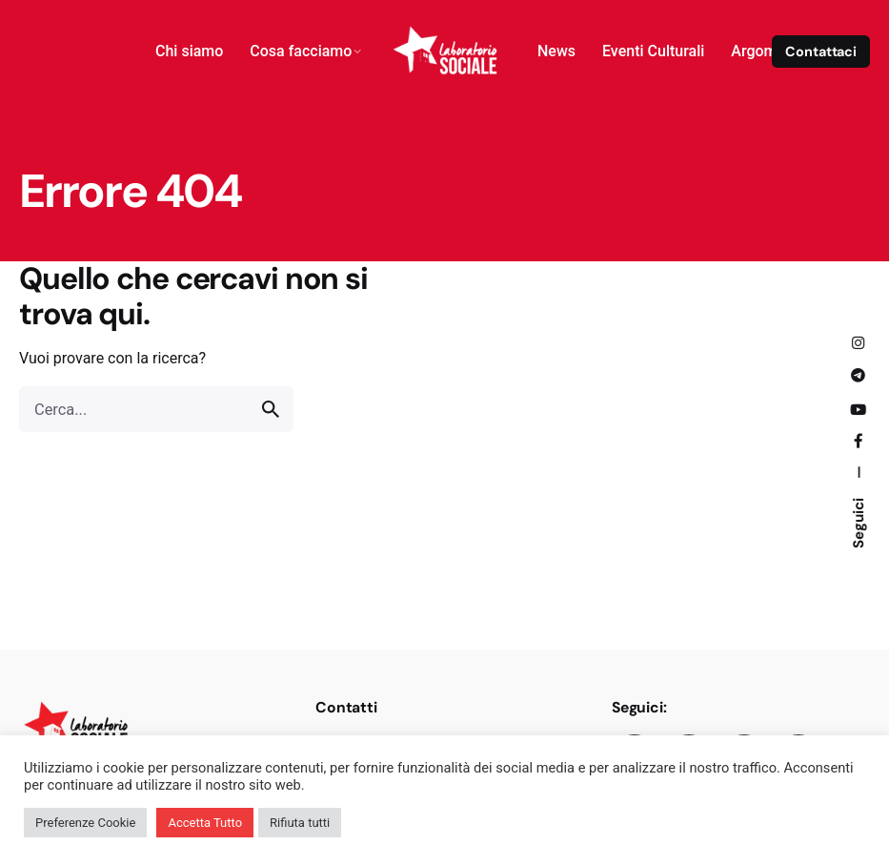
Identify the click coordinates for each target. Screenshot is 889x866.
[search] (270, 409)
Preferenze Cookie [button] (85, 822)
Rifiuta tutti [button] (300, 822)
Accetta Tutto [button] (205, 822)
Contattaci (821, 51)
